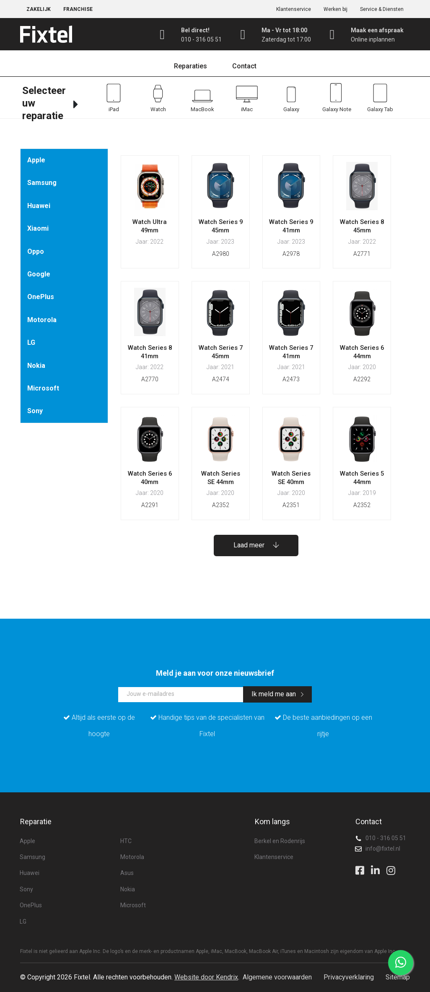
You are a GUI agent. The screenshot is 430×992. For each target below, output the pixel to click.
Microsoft (43, 388)
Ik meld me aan (277, 694)
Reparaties (190, 66)
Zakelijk (38, 9)
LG (31, 342)
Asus (127, 873)
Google (38, 274)
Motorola (42, 320)
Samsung (42, 183)
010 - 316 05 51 (385, 838)
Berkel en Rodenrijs (279, 841)
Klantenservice (293, 9)
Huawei (38, 206)
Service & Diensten (382, 9)
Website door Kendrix (206, 977)
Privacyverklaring (349, 977)
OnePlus (40, 297)
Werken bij (335, 9)
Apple (36, 160)
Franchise (78, 9)
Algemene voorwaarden (277, 977)
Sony (35, 411)
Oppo (35, 251)
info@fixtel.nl (382, 848)
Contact (244, 66)
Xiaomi (38, 228)
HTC (126, 841)
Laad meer (256, 545)
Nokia (36, 366)
